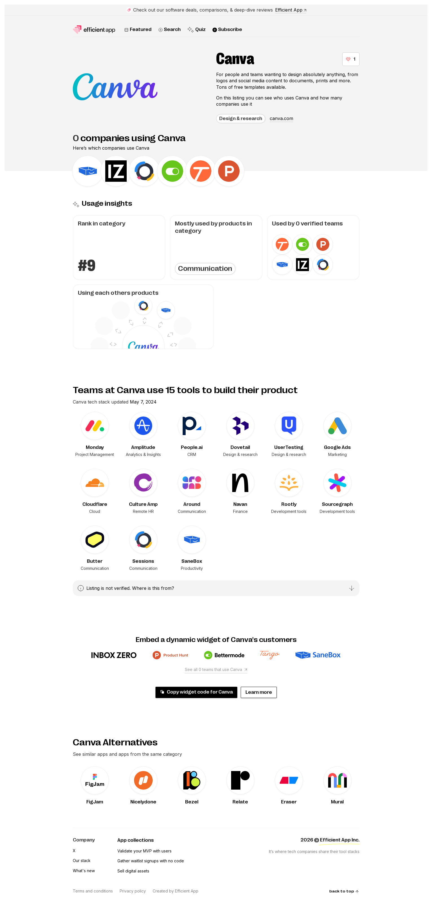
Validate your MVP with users (144, 851)
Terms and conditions (93, 891)
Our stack (82, 860)
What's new (84, 870)
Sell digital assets (133, 871)
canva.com (281, 118)
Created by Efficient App (175, 891)
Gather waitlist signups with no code (150, 860)
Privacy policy (133, 891)
